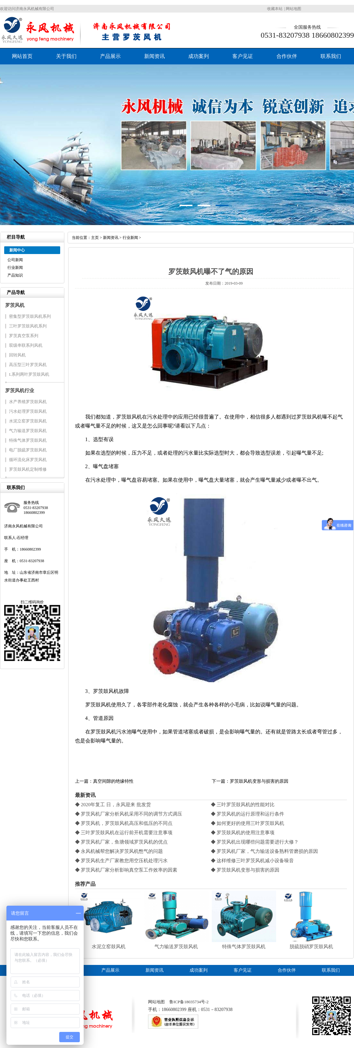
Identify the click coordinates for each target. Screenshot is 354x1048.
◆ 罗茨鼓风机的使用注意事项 (243, 832)
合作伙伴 (286, 56)
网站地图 (293, 8)
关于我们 (66, 56)
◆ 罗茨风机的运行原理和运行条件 (247, 814)
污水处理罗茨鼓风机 (28, 411)
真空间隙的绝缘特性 (113, 781)
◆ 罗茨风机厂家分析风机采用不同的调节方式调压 (128, 814)
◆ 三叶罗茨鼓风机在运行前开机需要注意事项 (124, 832)
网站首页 (22, 56)
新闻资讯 (154, 56)
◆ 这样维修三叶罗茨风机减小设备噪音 (252, 860)
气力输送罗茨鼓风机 (28, 430)
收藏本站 (275, 8)
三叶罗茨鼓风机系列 (28, 326)
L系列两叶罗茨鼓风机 (29, 374)
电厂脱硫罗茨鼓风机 (28, 450)
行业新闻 (15, 267)
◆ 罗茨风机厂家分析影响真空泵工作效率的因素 (126, 870)
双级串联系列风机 (25, 345)
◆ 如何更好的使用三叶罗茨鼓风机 (247, 823)
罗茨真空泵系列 (23, 335)
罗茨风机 (14, 305)
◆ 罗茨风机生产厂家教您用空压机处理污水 (121, 860)
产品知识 (15, 275)
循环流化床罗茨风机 (28, 459)
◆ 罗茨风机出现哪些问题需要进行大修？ (255, 842)
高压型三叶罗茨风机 (28, 364)
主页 (95, 237)
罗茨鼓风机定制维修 (28, 469)
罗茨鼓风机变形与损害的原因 (259, 781)
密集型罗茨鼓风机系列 (30, 316)
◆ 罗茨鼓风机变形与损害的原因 (245, 870)
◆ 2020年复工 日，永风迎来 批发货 (113, 804)
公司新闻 (15, 260)
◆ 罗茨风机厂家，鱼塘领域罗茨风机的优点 (121, 842)
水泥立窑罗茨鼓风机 (28, 421)
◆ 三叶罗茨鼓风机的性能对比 (243, 804)
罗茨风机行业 (19, 390)
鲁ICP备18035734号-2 (189, 1001)
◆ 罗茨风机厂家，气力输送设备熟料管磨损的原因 (264, 851)
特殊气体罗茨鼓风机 (28, 440)
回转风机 (17, 355)
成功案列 (198, 56)
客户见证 (242, 56)
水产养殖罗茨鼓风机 (28, 401)
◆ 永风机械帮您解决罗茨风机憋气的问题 (119, 851)
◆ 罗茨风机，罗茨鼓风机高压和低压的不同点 (124, 823)
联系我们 (331, 56)
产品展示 (110, 56)
